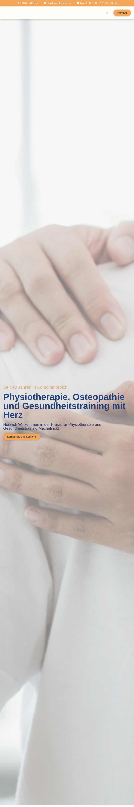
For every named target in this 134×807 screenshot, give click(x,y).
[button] (107, 13)
